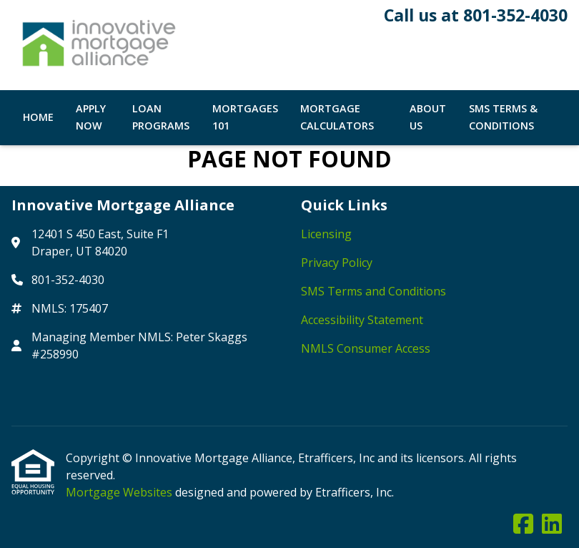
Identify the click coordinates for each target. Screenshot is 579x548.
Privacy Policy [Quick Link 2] (336, 262)
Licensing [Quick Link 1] (326, 234)
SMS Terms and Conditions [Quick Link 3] (373, 291)
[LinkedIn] (552, 524)
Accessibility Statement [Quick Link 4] (362, 320)
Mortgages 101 (245, 117)
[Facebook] (523, 524)
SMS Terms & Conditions (503, 117)
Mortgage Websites (120, 492)
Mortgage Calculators (337, 117)
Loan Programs (160, 117)
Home (38, 117)
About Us (428, 117)
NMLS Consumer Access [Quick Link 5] (365, 348)
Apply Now (91, 117)
